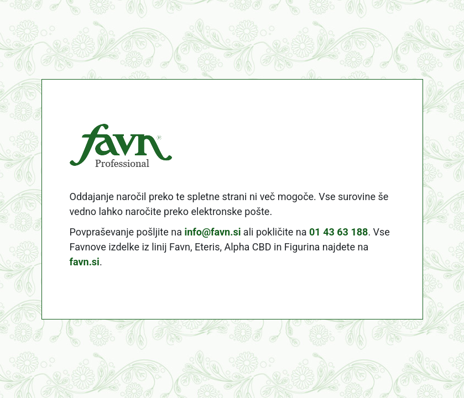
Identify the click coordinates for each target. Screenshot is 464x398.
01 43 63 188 (338, 232)
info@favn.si (212, 232)
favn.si (85, 262)
